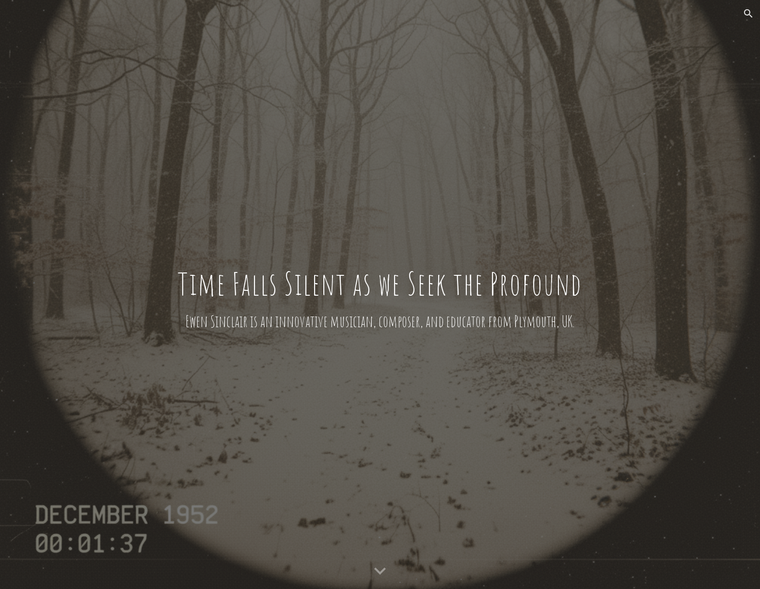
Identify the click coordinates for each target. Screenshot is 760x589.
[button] (748, 13)
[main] (380, 294)
